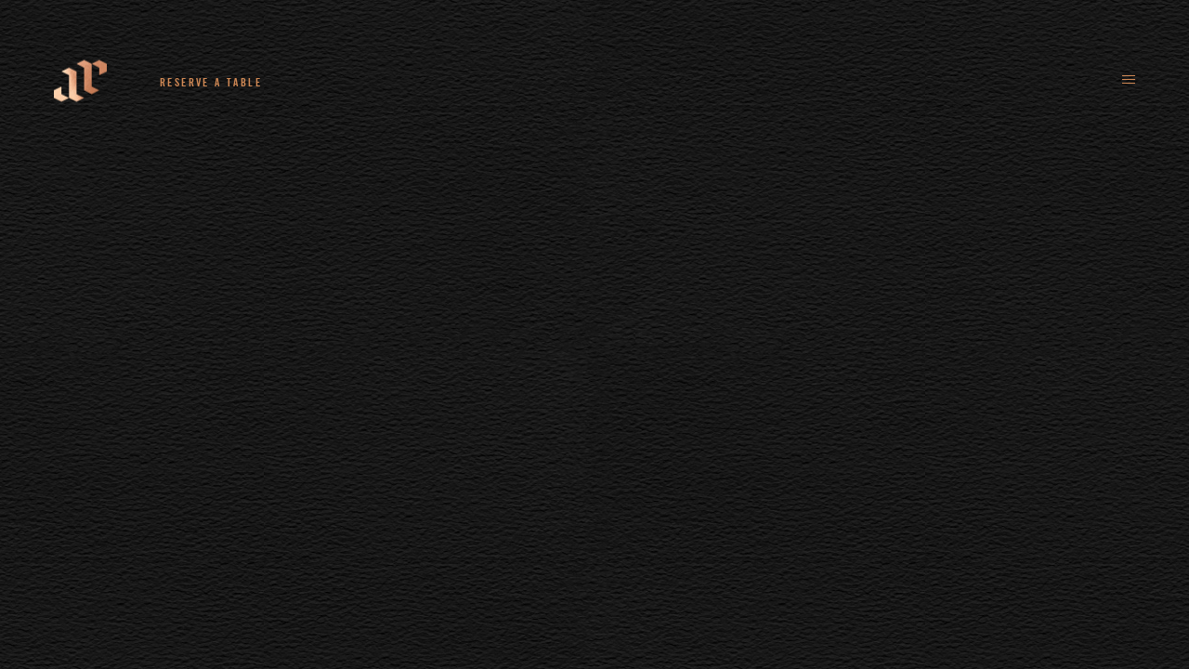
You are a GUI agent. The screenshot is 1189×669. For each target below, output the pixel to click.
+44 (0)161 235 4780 (381, 81)
